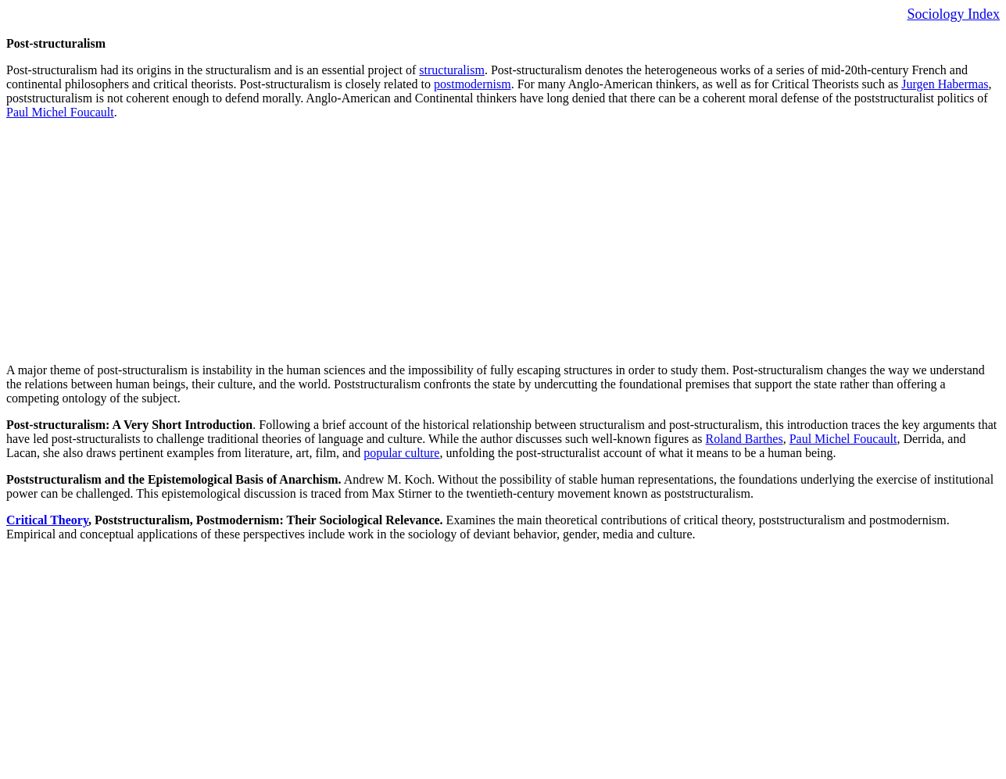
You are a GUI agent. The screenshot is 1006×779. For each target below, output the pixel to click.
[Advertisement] (475, 241)
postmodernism (472, 84)
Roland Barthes (744, 438)
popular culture (401, 452)
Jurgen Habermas (944, 84)
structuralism (452, 70)
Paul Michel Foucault (60, 112)
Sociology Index (954, 14)
